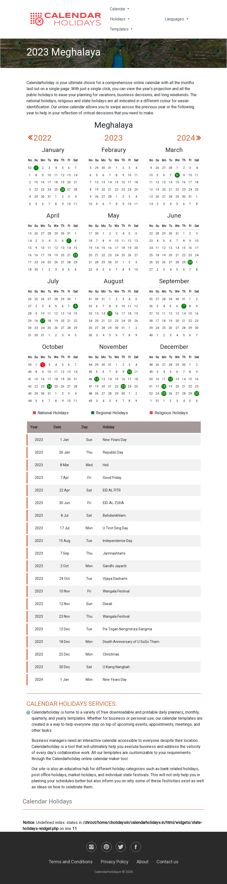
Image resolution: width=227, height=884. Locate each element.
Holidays (118, 19)
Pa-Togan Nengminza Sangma (127, 629)
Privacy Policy (115, 861)
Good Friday (112, 478)
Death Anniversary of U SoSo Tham (131, 642)
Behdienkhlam (114, 515)
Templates (120, 29)
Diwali (107, 604)
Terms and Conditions (70, 861)
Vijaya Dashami (115, 579)
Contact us (168, 861)
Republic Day (113, 452)
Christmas (111, 654)
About (142, 861)
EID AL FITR (112, 490)
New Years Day (115, 440)
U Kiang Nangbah (116, 667)
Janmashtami (114, 553)
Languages (175, 19)
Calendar (118, 9)
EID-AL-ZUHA (113, 503)
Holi (106, 465)
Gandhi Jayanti (115, 566)
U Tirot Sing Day (115, 528)
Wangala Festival (116, 591)
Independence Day (117, 541)
